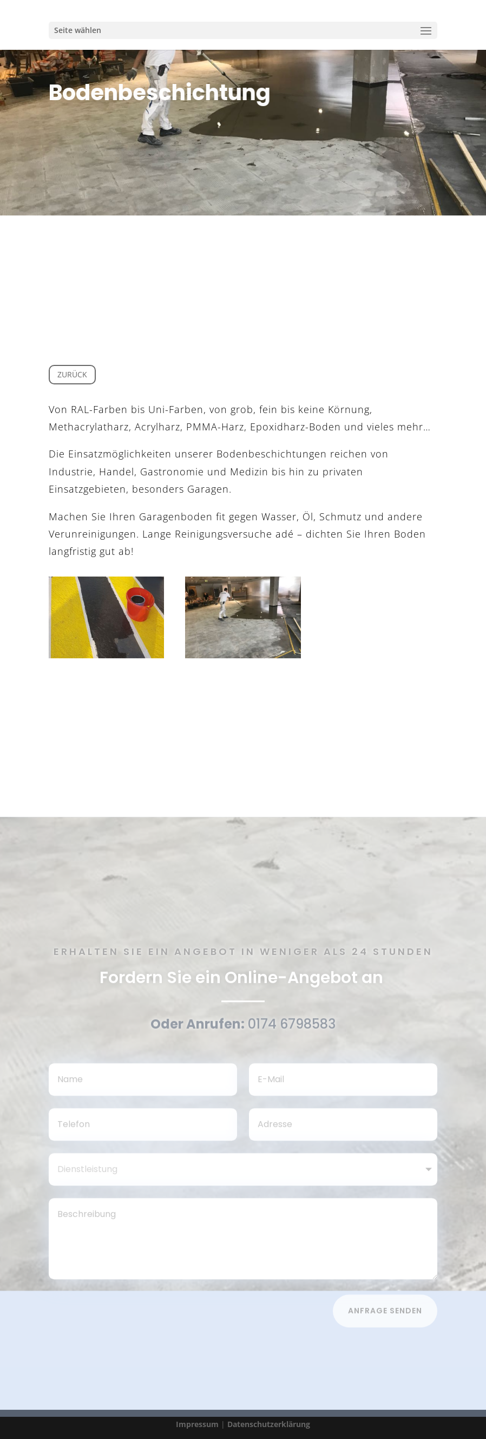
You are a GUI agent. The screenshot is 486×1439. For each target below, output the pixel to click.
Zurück (72, 374)
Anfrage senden (385, 1314)
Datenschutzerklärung (268, 1424)
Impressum (197, 1424)
